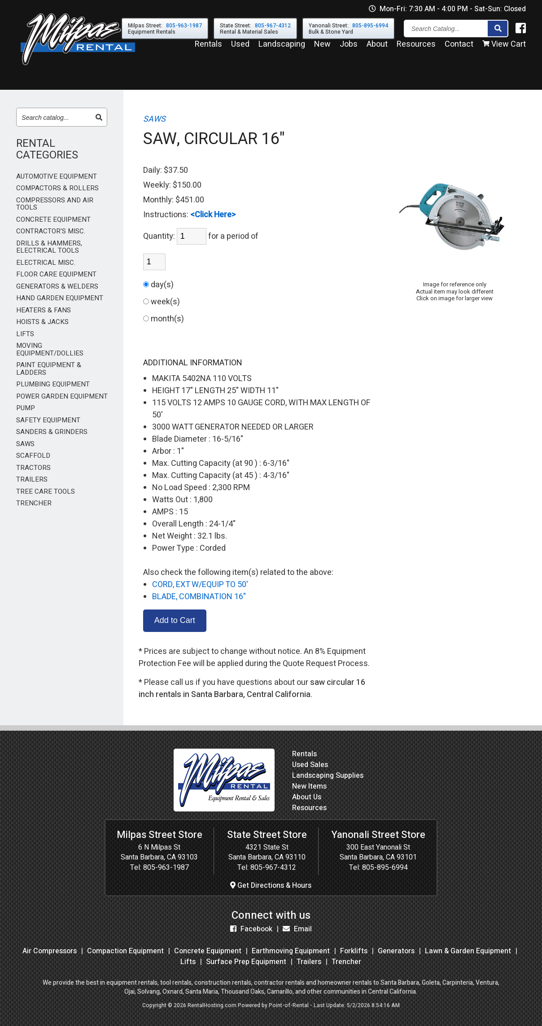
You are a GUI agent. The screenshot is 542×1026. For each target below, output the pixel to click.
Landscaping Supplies (327, 775)
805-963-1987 (166, 867)
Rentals (208, 49)
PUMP (25, 408)
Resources (416, 49)
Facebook (251, 929)
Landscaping (281, 49)
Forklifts (353, 951)
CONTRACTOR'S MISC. (50, 231)
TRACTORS (33, 468)
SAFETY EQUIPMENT (48, 420)
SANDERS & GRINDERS (51, 432)
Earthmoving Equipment (291, 951)
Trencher (346, 961)
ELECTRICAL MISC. (45, 263)
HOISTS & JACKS (42, 322)
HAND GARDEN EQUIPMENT (59, 298)
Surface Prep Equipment (246, 961)
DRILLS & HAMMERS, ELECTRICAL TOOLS (49, 247)
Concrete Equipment (207, 951)
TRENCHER (34, 503)
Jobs (349, 49)
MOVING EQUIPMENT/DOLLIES (49, 349)
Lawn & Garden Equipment (468, 951)
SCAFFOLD (33, 456)
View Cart (504, 49)
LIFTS (25, 334)
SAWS (25, 444)
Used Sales (310, 764)
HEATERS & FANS (43, 310)
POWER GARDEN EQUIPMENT (62, 396)
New (322, 49)
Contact (459, 49)
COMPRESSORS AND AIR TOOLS (54, 204)
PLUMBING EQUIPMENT (53, 384)
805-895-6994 (385, 867)
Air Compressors (49, 951)
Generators (396, 951)
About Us (306, 797)
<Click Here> (213, 215)
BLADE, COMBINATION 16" (199, 597)
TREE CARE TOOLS (45, 491)
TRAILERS (32, 479)
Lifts (188, 961)
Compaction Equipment (125, 951)
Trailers (309, 961)
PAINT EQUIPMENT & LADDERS (48, 368)
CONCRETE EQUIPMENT (53, 220)
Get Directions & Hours (270, 885)
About (377, 49)
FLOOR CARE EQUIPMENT (56, 274)
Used (240, 49)
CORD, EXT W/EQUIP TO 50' (200, 585)
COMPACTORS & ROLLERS (57, 188)
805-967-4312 (273, 867)
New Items (309, 786)
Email (297, 929)
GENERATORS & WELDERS (57, 286)
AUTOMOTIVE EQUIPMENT (56, 176)
